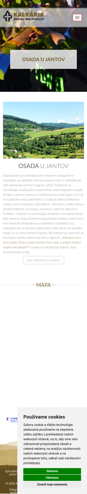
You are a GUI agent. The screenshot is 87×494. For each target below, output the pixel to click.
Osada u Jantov (43, 59)
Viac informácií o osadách (43, 260)
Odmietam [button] (52, 477)
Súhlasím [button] (52, 471)
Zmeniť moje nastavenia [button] (52, 484)
